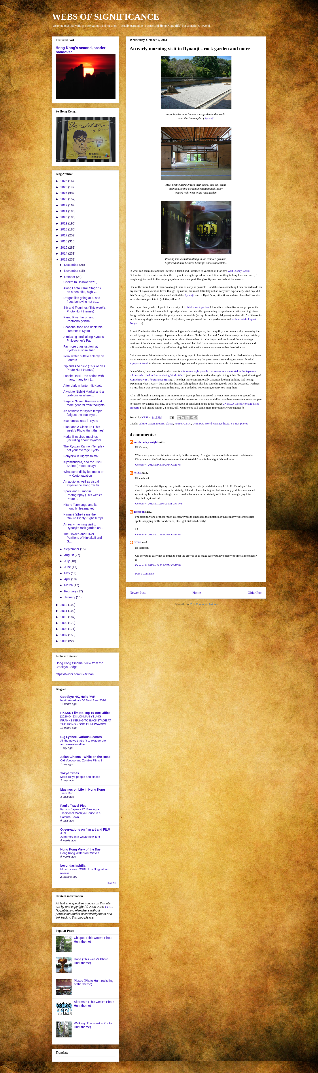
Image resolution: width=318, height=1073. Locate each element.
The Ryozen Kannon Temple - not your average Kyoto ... (83, 448)
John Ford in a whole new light (80, 836)
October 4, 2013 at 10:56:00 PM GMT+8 (158, 503)
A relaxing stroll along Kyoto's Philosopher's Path (83, 338)
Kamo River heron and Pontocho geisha (78, 319)
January (70, 597)
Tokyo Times (69, 773)
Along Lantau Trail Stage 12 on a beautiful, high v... (82, 290)
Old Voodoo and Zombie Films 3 (81, 760)
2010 (64, 617)
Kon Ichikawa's (150, 379)
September (72, 549)
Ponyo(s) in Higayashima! (81, 456)
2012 (64, 605)
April (67, 579)
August (69, 555)
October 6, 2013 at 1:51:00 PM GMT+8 (158, 534)
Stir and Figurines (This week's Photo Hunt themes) (84, 309)
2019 (64, 223)
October (70, 277)
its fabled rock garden (196, 307)
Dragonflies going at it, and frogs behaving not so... (81, 299)
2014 (64, 253)
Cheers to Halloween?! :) (80, 282)
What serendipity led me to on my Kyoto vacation (83, 473)
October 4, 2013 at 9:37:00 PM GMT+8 (158, 464)
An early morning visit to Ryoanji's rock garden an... (83, 526)
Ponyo (178, 423)
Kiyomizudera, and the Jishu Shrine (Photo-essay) (82, 464)
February (70, 591)
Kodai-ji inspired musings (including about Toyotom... (83, 438)
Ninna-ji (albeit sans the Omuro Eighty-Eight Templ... (84, 516)
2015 (64, 247)
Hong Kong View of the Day (80, 849)
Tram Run (66, 793)
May (67, 573)
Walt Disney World (239, 270)
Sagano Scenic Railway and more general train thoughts (83, 403)
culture (143, 423)
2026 (64, 181)
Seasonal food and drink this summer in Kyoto (82, 329)
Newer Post (138, 592)
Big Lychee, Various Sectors (81, 737)
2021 (64, 211)
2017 (64, 235)
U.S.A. (187, 423)
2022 (64, 205)
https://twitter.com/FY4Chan (75, 674)
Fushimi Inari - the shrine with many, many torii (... (83, 377)
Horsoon (139, 511)
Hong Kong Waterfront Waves (79, 853)
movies (160, 423)
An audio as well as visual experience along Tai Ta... (82, 483)
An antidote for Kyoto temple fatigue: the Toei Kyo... (82, 413)
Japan (151, 423)
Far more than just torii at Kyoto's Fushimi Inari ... (81, 348)
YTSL (137, 472)
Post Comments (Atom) (204, 604)
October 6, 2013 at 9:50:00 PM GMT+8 (158, 565)
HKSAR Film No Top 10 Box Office (85, 713)
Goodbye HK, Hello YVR (77, 696)
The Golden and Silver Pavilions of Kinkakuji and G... (82, 537)
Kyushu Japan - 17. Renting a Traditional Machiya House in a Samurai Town (80, 813)
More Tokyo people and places (80, 776)
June (68, 567)
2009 (64, 623)
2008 (64, 629)
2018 (64, 229)
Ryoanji (209, 118)
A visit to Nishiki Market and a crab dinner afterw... (83, 393)
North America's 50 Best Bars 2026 (83, 700)
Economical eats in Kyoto (80, 420)
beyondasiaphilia (72, 865)
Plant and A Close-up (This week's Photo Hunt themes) (83, 428)
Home (196, 592)
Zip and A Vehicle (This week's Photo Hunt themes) (84, 368)
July (67, 561)
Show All (111, 883)
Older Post (255, 592)
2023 (64, 199)
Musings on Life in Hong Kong (82, 789)
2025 (64, 187)
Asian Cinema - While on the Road (85, 757)
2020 (64, 217)
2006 (64, 641)
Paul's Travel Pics (73, 805)
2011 (64, 611)
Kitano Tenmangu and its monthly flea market (80, 506)
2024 (64, 193)
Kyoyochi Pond (139, 363)
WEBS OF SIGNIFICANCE (105, 17)
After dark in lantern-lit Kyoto (82, 385)
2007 (64, 635)
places (169, 423)
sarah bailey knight (146, 442)
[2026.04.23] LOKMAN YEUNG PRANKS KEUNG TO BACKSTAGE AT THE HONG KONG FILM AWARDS (85, 720)
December (71, 264)
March (69, 585)
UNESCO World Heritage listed (211, 423)
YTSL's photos (239, 423)
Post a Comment (144, 573)
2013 (64, 259)
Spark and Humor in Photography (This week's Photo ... (82, 494)
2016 (64, 241)
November (71, 270)
